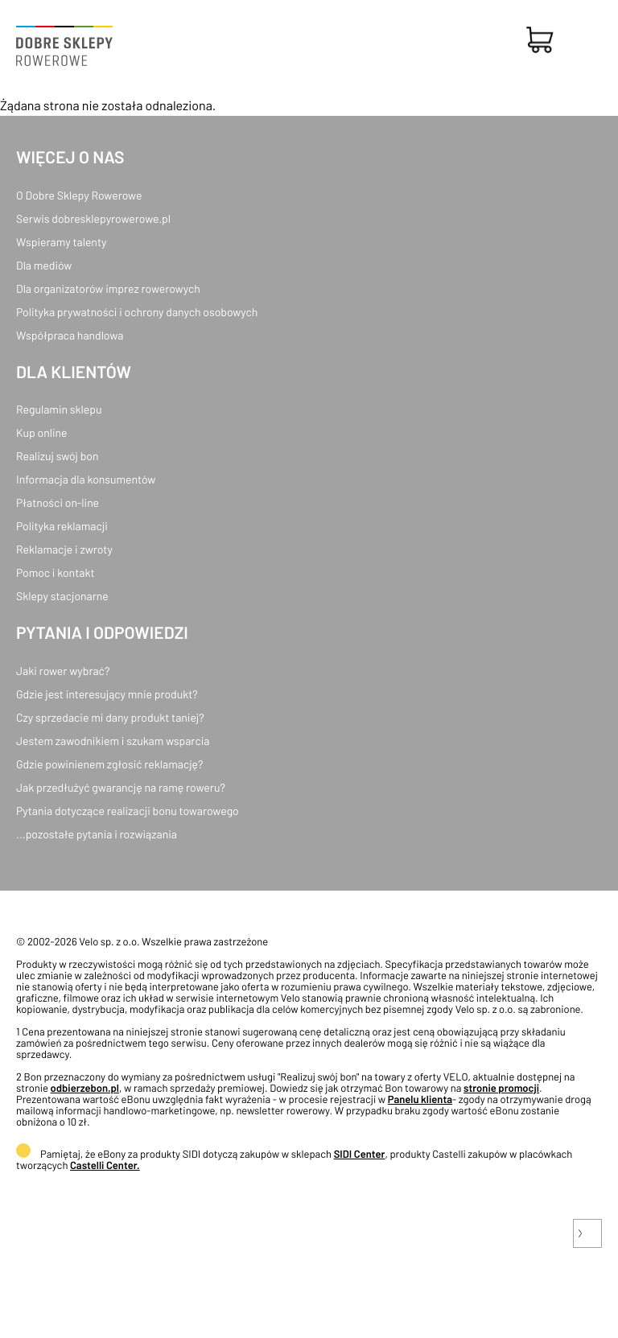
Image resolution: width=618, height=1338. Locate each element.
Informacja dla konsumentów (85, 479)
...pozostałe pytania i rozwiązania (96, 834)
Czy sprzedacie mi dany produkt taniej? (110, 717)
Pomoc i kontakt (55, 572)
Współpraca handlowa (69, 335)
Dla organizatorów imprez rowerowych (108, 288)
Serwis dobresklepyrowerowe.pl (93, 218)
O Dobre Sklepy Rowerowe (79, 195)
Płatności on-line (57, 502)
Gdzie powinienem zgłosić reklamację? (110, 764)
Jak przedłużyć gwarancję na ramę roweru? (120, 787)
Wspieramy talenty (61, 242)
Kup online (41, 432)
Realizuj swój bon (57, 456)
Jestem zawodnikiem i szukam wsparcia (112, 740)
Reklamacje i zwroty (64, 549)
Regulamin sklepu (59, 409)
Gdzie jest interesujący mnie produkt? (107, 694)
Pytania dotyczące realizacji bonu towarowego (127, 810)
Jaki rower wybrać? (62, 670)
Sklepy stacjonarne (62, 596)
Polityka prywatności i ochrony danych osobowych (137, 312)
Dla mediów (44, 265)
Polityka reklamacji (62, 526)
